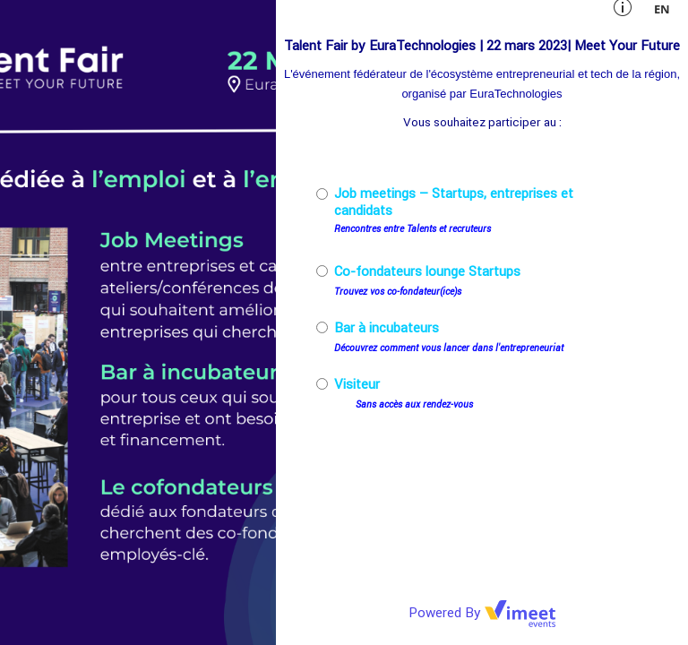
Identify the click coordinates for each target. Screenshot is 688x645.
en (662, 9)
